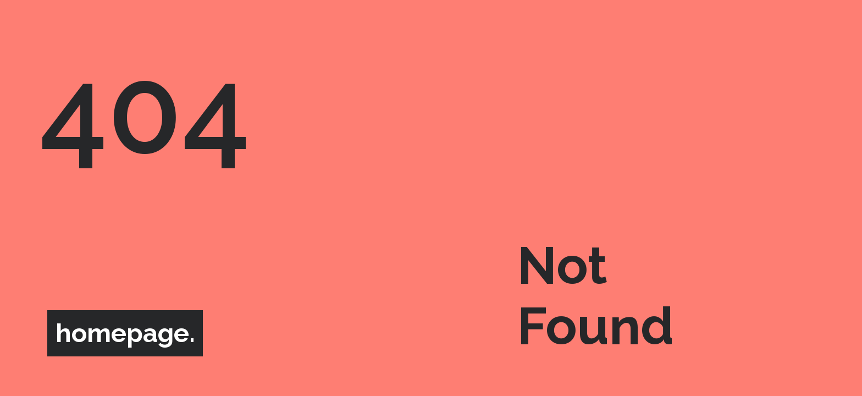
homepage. (125, 333)
